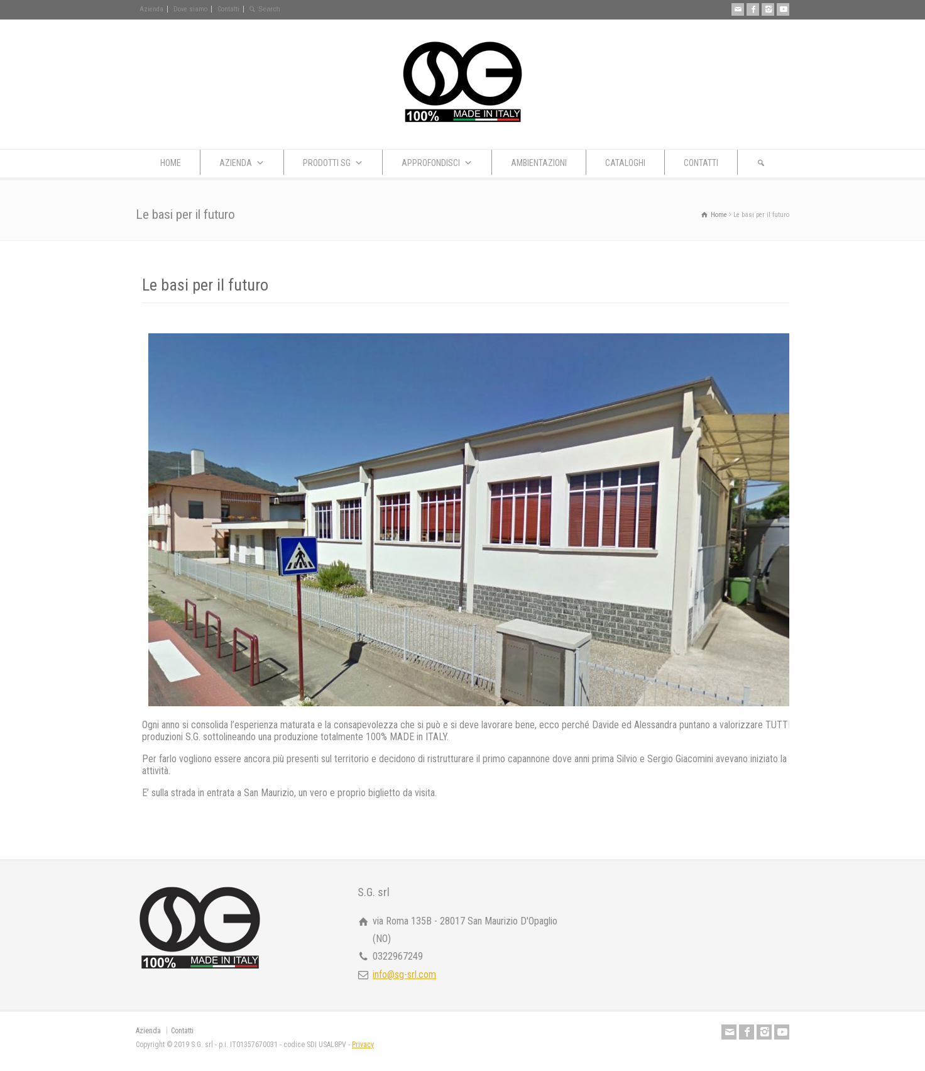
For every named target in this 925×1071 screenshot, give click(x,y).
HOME (170, 163)
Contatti (228, 9)
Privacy (363, 1044)
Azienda (151, 9)
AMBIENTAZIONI (539, 163)
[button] (761, 162)
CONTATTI (701, 163)
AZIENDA (242, 163)
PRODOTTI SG (333, 163)
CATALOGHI (625, 163)
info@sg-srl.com (404, 974)
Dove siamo (190, 9)
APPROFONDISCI (437, 163)
